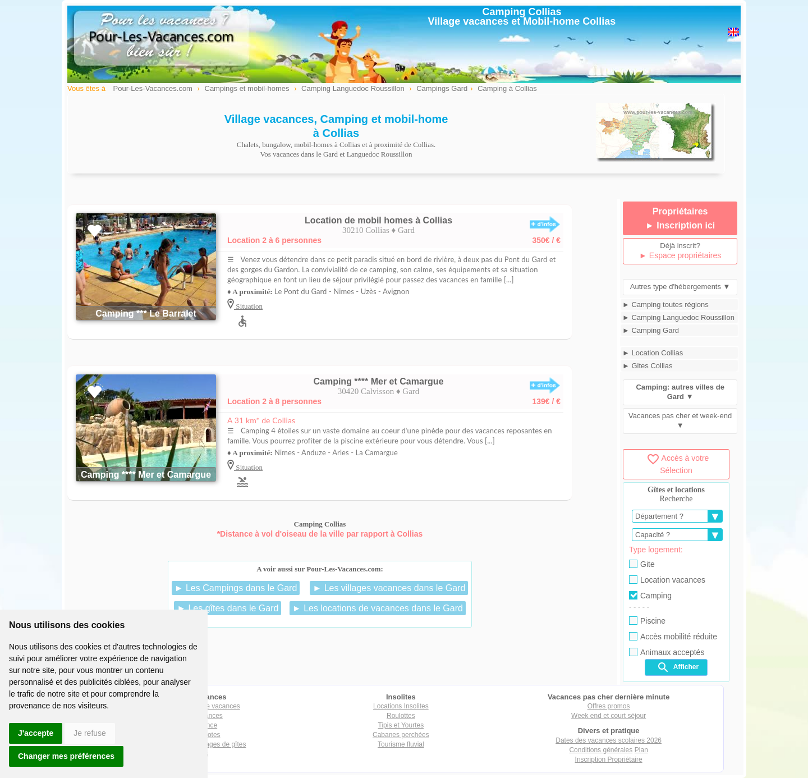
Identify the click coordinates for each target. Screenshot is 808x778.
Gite (642, 564)
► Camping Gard (650, 330)
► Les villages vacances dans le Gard (389, 588)
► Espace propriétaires (680, 255)
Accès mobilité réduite (673, 636)
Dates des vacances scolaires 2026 (609, 740)
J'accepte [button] (35, 733)
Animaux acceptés (666, 652)
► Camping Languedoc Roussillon (678, 317)
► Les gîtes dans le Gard (227, 608)
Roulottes (401, 716)
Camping (650, 595)
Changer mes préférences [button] (66, 756)
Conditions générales (600, 750)
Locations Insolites (401, 706)
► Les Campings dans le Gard (236, 588)
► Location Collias (652, 353)
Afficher (677, 667)
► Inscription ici (680, 225)
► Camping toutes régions (665, 304)
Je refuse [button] (90, 733)
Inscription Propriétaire (608, 759)
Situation (248, 306)
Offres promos (608, 706)
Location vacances (667, 579)
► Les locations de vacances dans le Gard (377, 608)
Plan (641, 750)
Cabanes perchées (401, 735)
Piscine (647, 620)
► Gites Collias (647, 365)
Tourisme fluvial (401, 744)
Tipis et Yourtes (401, 725)
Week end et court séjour (608, 716)
